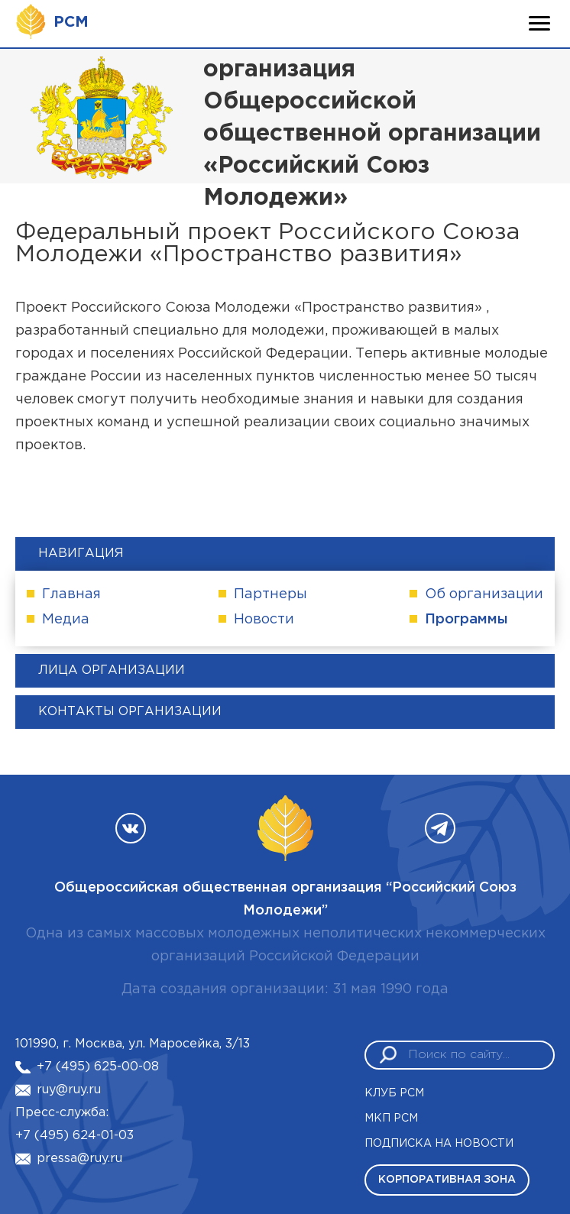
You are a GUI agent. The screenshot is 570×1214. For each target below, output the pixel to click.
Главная (71, 594)
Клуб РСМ (394, 1093)
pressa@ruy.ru (79, 1158)
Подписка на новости (438, 1143)
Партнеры (270, 594)
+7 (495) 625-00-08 (98, 1067)
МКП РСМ (391, 1118)
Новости (264, 619)
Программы (466, 619)
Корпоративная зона (447, 1179)
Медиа (65, 619)
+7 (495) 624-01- (66, 1135)
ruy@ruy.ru (69, 1090)
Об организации (484, 594)
